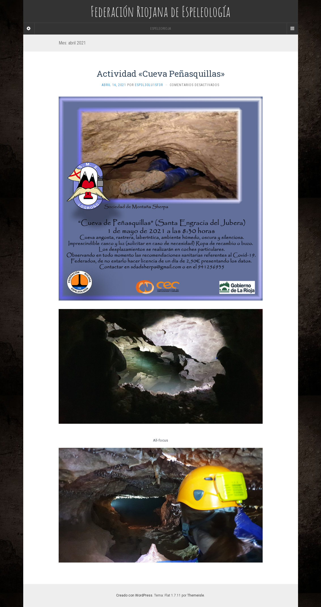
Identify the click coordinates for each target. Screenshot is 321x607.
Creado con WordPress (134, 595)
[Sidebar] (29, 28)
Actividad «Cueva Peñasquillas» (161, 73)
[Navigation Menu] (292, 28)
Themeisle (195, 595)
